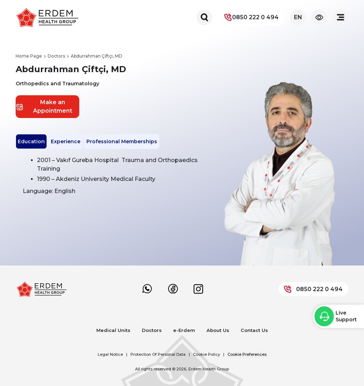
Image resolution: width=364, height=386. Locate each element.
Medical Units (113, 330)
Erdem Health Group (208, 368)
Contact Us (254, 330)
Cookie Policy (206, 354)
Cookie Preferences (247, 354)
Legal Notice (110, 354)
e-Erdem (184, 330)
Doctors (152, 330)
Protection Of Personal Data (158, 354)
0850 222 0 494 (251, 17)
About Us (218, 330)
